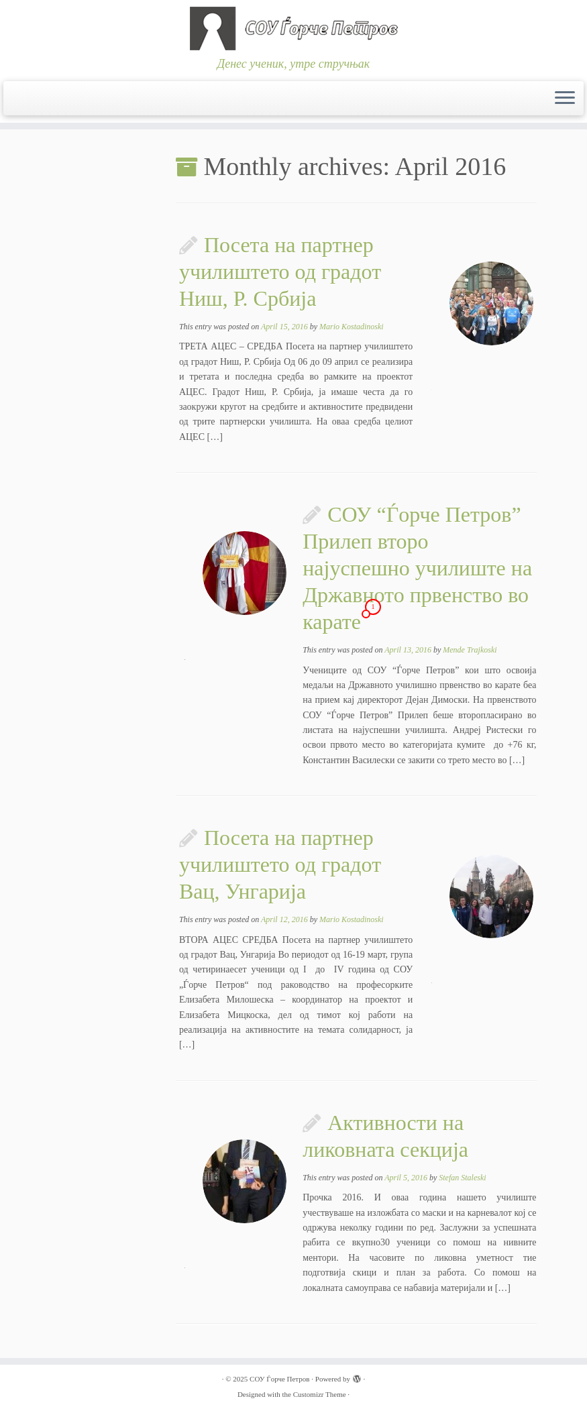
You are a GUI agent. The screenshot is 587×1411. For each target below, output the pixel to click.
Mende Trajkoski (469, 650)
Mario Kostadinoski (351, 326)
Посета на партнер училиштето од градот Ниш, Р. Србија (280, 272)
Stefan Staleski (462, 1177)
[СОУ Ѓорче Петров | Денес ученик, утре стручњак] (293, 28)
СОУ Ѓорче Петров (279, 1379)
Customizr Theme (319, 1394)
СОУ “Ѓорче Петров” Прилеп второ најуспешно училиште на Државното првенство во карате (417, 568)
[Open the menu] (565, 99)
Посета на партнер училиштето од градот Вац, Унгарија (280, 864)
